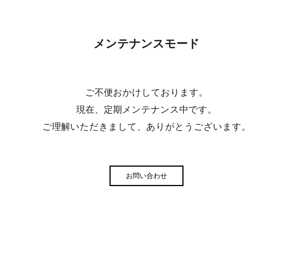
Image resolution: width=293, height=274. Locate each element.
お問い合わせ (146, 176)
